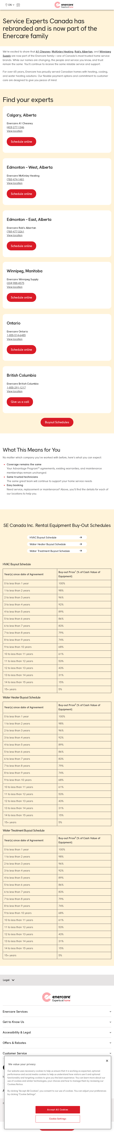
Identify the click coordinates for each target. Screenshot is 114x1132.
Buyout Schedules (57, 422)
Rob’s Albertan (84, 51)
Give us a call (20, 402)
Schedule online (21, 142)
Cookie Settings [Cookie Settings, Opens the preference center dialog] (57, 1118)
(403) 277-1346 (15, 127)
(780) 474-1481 (15, 179)
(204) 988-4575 (15, 283)
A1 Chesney (43, 51)
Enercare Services (57, 1011)
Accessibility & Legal (57, 1032)
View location (14, 131)
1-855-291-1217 (16, 387)
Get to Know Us (57, 1022)
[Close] (107, 1060)
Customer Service (57, 1053)
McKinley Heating (62, 51)
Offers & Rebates (57, 1043)
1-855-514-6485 (16, 335)
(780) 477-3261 (15, 231)
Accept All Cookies (57, 1109)
